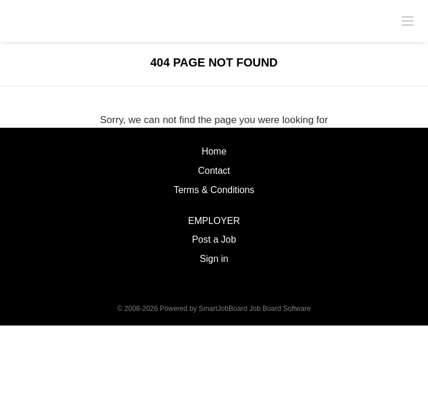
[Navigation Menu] (407, 20)
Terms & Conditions (214, 190)
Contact (214, 171)
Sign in (214, 259)
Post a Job (214, 239)
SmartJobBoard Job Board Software (255, 308)
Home (214, 151)
